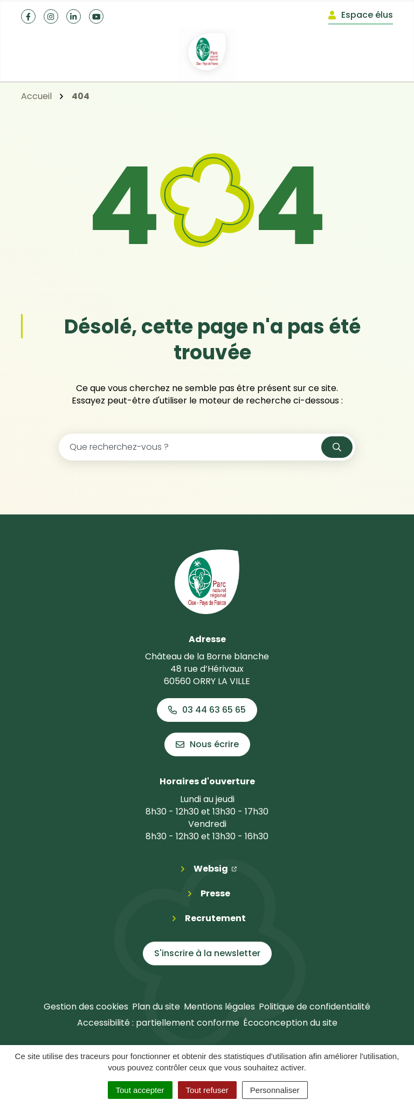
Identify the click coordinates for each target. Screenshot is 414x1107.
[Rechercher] (337, 447)
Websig (215, 868)
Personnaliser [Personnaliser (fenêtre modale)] (275, 1090)
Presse (215, 893)
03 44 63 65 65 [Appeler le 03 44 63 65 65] (207, 710)
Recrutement (215, 918)
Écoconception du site (290, 1023)
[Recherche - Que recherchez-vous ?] (190, 447)
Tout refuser (207, 1090)
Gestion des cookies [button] (86, 1006)
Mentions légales (219, 1006)
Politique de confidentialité (314, 1006)
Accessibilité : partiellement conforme (158, 1023)
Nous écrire (207, 744)
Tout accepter (140, 1090)
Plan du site (156, 1006)
